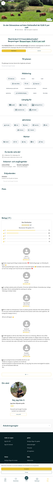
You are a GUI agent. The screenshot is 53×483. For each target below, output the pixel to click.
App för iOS (7, 441)
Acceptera (26, 469)
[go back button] (3, 3)
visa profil (18, 414)
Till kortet (29, 448)
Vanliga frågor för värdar (11, 460)
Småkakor (20, 465)
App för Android (8, 444)
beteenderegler (31, 444)
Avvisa (26, 472)
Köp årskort (13, 50)
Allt (26, 374)
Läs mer (39, 50)
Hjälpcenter (30, 460)
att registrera (30, 451)
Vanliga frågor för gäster (33, 441)
